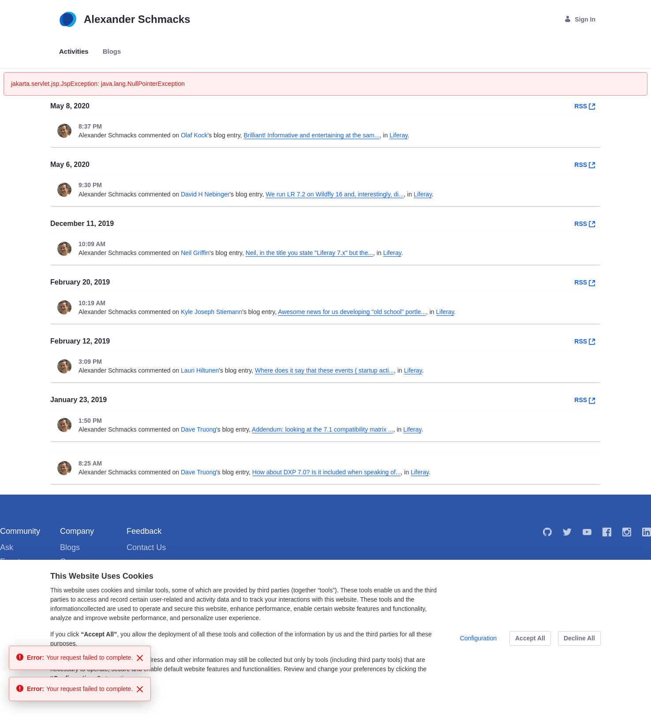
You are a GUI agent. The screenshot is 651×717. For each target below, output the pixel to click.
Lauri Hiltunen (200, 370)
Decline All (579, 638)
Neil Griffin (195, 252)
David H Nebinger (205, 194)
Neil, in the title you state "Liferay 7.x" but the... (309, 252)
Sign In (579, 18)
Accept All (530, 638)
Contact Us (146, 547)
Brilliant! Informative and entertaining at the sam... (311, 135)
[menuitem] (74, 51)
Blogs (70, 547)
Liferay (398, 135)
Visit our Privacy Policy (81, 694)
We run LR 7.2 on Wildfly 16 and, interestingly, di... (335, 194)
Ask (6, 547)
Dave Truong (198, 429)
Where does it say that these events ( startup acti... (324, 370)
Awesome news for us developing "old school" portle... (352, 311)
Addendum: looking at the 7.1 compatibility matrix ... (322, 429)
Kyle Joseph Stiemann (211, 311)
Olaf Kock (194, 135)
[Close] (140, 658)
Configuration (478, 638)
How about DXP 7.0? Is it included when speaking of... (326, 472)
